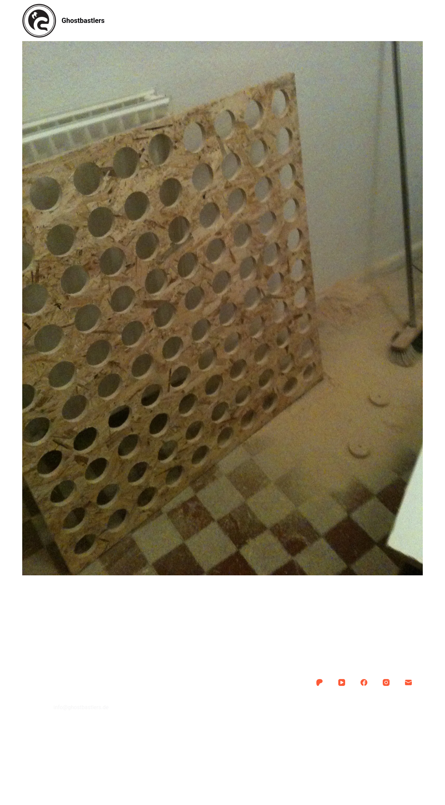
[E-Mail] (408, 682)
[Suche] (420, 20)
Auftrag (203, 20)
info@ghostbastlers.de (80, 707)
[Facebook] (363, 682)
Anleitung (159, 20)
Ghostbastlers (83, 20)
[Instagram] (386, 682)
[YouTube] (341, 682)
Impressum (222, 703)
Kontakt (287, 20)
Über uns (245, 20)
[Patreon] (319, 682)
